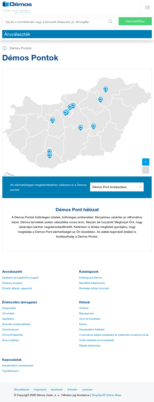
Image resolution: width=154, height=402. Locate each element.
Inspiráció (40, 389)
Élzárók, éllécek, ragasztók (17, 288)
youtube (87, 389)
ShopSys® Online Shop (106, 395)
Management (86, 313)
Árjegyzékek (9, 308)
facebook (57, 389)
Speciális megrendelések (16, 324)
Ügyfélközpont (10, 370)
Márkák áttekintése (89, 345)
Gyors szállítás (10, 340)
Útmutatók (8, 313)
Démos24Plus (135, 21)
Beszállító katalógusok (92, 283)
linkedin (72, 389)
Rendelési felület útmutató (94, 288)
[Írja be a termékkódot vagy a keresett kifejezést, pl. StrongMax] (59, 21)
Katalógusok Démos (90, 277)
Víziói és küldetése (89, 318)
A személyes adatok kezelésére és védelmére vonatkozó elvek (114, 334)
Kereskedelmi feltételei (92, 329)
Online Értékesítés (12, 334)
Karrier (83, 324)
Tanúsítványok (10, 329)
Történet (84, 308)
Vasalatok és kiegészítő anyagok (20, 277)
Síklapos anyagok (12, 283)
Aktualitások (21, 389)
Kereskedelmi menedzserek (17, 365)
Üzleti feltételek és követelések (96, 340)
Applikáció (8, 318)
